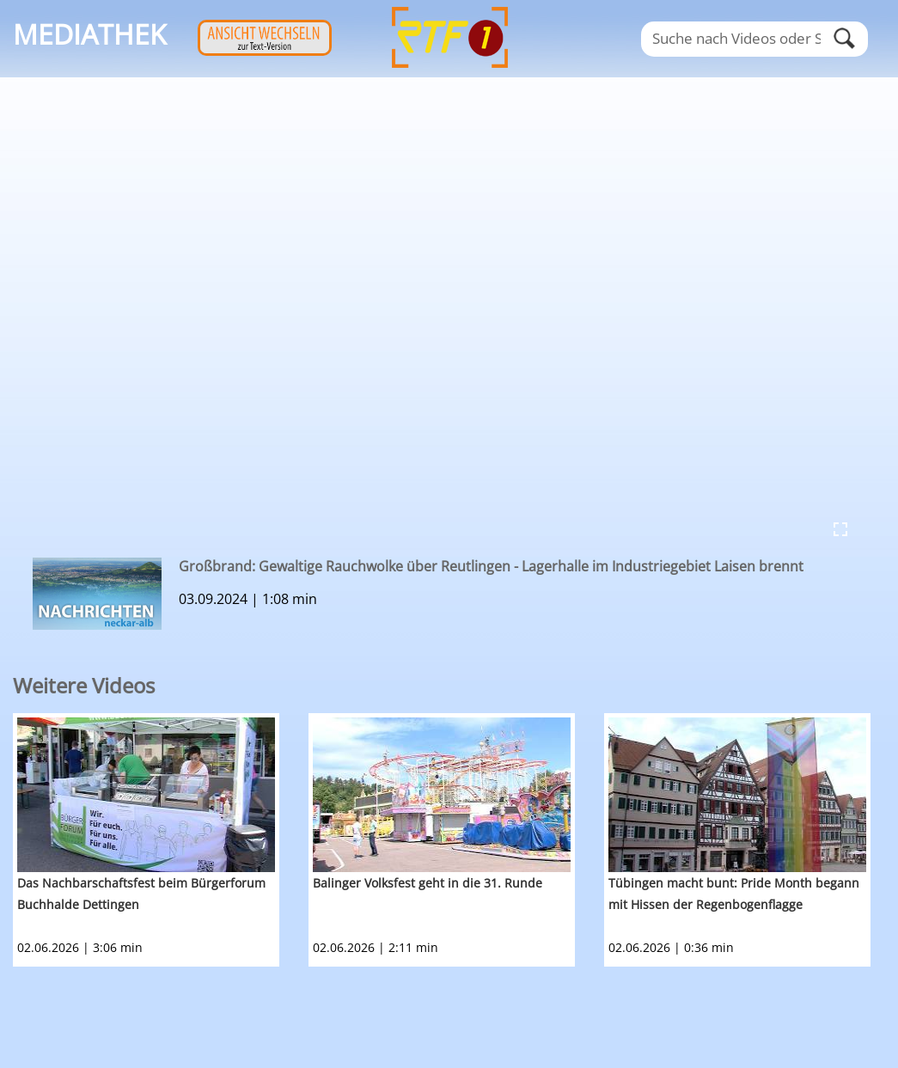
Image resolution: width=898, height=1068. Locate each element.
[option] (160, 840)
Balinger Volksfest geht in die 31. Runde (427, 883)
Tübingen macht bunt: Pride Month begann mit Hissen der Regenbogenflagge (733, 893)
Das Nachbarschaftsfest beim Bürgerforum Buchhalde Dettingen (141, 893)
